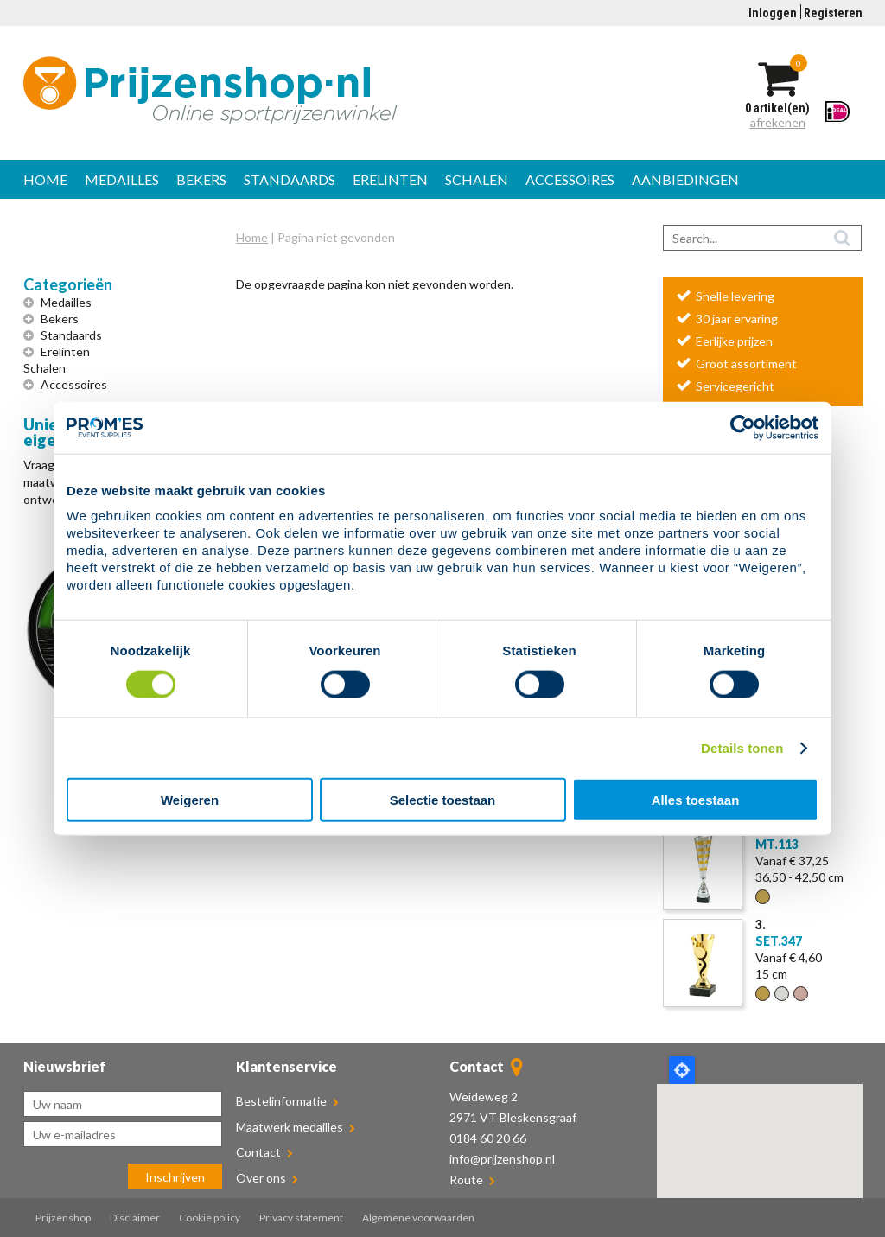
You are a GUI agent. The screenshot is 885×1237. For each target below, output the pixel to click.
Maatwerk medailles (295, 1126)
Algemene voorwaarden (418, 1217)
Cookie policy (209, 1217)
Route (466, 1179)
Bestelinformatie (287, 1101)
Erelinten (390, 179)
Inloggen (772, 13)
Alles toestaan (696, 800)
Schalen (476, 179)
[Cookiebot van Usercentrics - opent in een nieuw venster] (742, 427)
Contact (264, 1152)
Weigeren (190, 800)
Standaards (289, 179)
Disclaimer (135, 1217)
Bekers (201, 179)
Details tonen (742, 747)
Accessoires (569, 179)
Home (45, 179)
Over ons (267, 1177)
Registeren (833, 13)
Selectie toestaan (443, 800)
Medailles (122, 179)
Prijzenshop (63, 1217)
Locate (682, 1070)
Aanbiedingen (685, 179)
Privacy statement (301, 1217)
